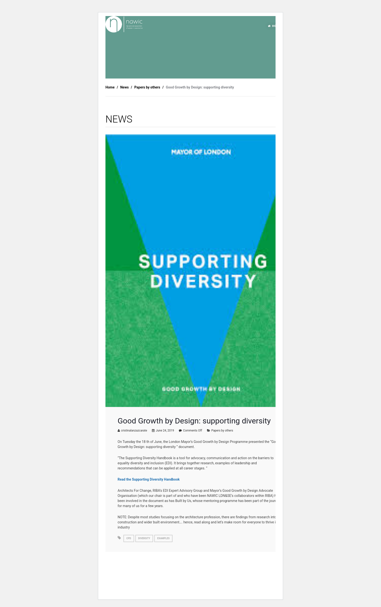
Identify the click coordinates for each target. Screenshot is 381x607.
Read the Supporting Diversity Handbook (149, 479)
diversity (144, 538)
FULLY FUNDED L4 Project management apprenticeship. (143, 572)
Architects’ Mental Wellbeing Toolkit (258, 569)
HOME (275, 26)
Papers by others (222, 430)
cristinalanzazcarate (134, 430)
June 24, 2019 (165, 430)
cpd (128, 538)
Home (109, 87)
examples (163, 538)
